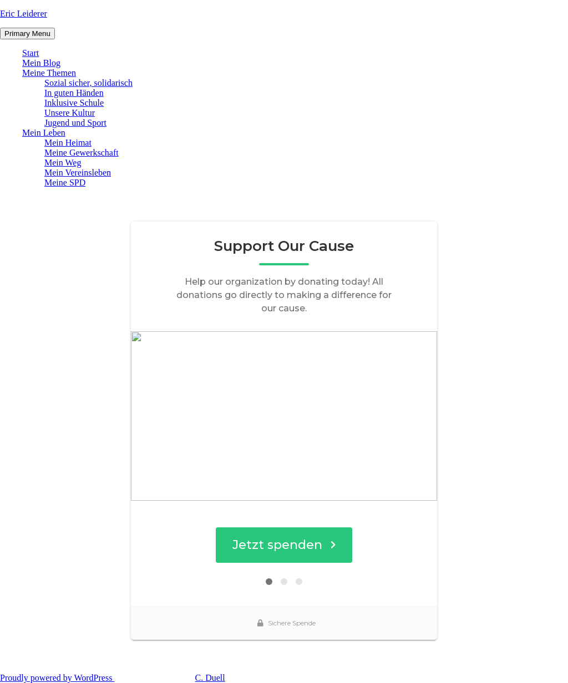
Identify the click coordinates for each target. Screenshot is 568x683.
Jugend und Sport (75, 122)
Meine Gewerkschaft (81, 152)
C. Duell (210, 677)
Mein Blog (41, 63)
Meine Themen (49, 73)
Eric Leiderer (23, 13)
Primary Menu (27, 33)
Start (30, 53)
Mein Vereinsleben (77, 172)
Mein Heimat (68, 142)
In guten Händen (74, 92)
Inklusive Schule (74, 102)
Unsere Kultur (69, 112)
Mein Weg (62, 162)
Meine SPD (64, 182)
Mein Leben (43, 132)
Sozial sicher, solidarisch (88, 83)
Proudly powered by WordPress (57, 677)
